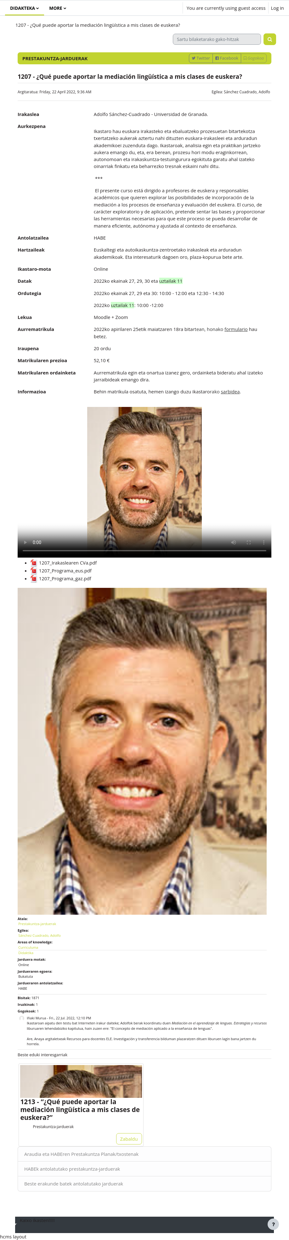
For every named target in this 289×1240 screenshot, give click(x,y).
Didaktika (25, 952)
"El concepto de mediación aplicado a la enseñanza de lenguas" (161, 1028)
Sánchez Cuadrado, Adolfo (247, 92)
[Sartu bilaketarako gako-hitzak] (217, 39)
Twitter (201, 58)
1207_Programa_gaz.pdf (60, 578)
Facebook (226, 58)
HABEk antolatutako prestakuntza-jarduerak (72, 1169)
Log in (277, 8)
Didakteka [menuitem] (22, 8)
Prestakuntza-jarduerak (37, 923)
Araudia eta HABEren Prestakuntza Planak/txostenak (81, 1154)
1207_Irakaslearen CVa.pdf (63, 562)
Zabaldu (129, 1139)
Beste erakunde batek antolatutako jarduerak (73, 1183)
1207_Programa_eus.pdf (61, 570)
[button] (159, 7)
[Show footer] (273, 1224)
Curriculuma (28, 947)
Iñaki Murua (36, 1018)
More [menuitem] (55, 8)
